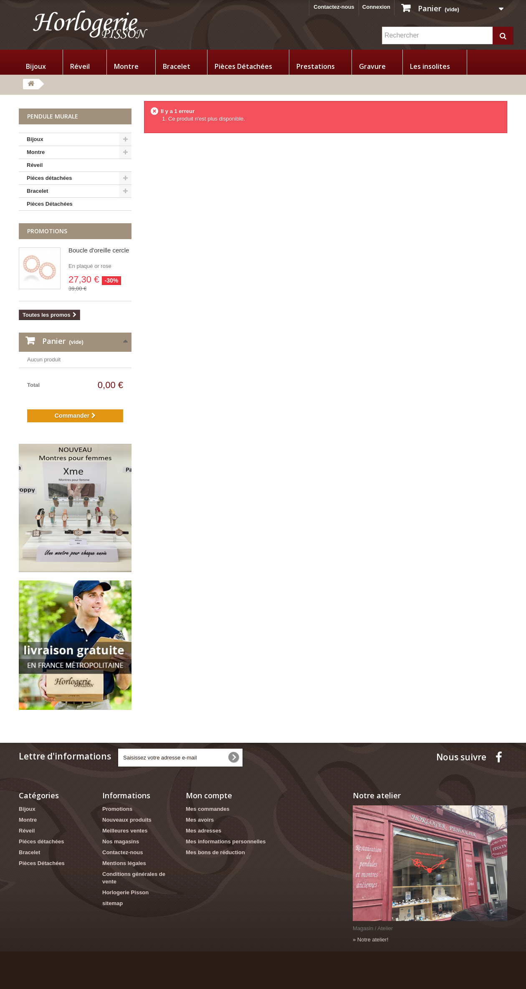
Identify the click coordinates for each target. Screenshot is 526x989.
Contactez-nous (334, 7)
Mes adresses (203, 831)
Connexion (376, 7)
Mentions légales (124, 863)
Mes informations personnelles (226, 841)
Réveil (80, 66)
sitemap (112, 903)
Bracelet (176, 66)
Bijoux (36, 66)
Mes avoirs (200, 820)
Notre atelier (377, 795)
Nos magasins (120, 841)
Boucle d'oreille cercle (98, 250)
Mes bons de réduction (215, 852)
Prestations (315, 66)
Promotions (47, 231)
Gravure (372, 66)
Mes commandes (208, 809)
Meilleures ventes (124, 831)
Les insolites (430, 66)
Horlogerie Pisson (125, 892)
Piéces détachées (49, 178)
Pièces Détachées (243, 66)
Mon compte (209, 795)
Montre (126, 66)
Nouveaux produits (127, 820)
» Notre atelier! (370, 939)
